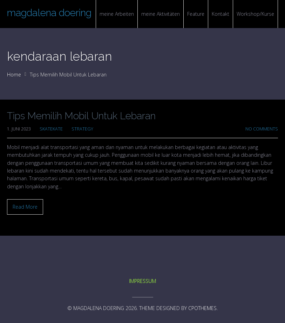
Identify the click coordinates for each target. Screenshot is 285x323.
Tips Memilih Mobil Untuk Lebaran (81, 116)
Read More (25, 206)
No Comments (261, 129)
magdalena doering (49, 13)
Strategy (82, 129)
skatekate (51, 129)
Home (14, 74)
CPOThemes (202, 308)
